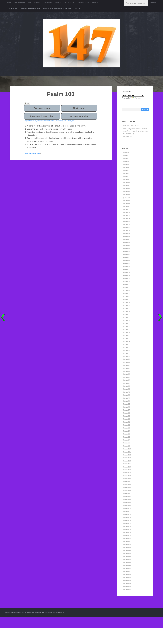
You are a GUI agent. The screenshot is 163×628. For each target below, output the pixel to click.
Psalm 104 (127, 461)
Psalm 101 (127, 452)
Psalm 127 (127, 530)
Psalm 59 (126, 326)
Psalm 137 (127, 560)
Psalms (77, 9)
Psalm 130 (127, 539)
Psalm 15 (126, 195)
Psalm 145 (127, 583)
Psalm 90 (126, 419)
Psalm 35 (126, 254)
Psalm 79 (126, 386)
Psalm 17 (126, 201)
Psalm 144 (127, 580)
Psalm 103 (127, 458)
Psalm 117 (127, 500)
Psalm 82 (126, 395)
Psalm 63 (126, 338)
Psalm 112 (127, 485)
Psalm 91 (126, 422)
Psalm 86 (126, 407)
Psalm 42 (126, 275)
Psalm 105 (127, 464)
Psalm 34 (126, 251)
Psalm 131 (127, 542)
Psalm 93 (126, 428)
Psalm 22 (126, 216)
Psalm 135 (127, 554)
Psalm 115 (127, 494)
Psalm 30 (126, 239)
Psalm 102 (127, 455)
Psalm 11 (126, 183)
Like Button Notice (30, 153)
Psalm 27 (126, 230)
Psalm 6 (126, 168)
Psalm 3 (126, 159)
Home (9, 3)
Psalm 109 (127, 476)
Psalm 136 (127, 556)
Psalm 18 (126, 203)
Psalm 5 (126, 165)
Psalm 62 (126, 335)
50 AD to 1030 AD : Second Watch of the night (24, 9)
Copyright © (47, 3)
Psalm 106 (127, 467)
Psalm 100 (127, 449)
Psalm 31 (126, 242)
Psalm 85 (126, 404)
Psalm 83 (126, 398)
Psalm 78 (126, 383)
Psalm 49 (126, 296)
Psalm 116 (127, 497)
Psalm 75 (126, 374)
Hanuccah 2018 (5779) (131, 126)
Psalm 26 (126, 227)
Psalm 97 (126, 440)
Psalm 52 (126, 305)
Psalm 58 (126, 323)
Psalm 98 (126, 443)
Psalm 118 (127, 503)
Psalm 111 (127, 482)
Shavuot (37, 3)
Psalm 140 (127, 569)
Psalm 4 (126, 162)
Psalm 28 (126, 233)
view (38, 153)
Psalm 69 (126, 356)
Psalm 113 (127, 488)
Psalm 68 (126, 353)
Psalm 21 (126, 212)
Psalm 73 (126, 368)
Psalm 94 (126, 431)
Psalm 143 (127, 577)
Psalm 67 (126, 350)
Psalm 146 (127, 586)
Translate (136, 98)
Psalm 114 (127, 491)
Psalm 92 (126, 425)
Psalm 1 (126, 153)
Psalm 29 (126, 236)
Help (29, 3)
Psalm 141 (127, 571)
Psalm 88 (126, 413)
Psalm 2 (126, 156)
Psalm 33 (126, 248)
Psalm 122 (127, 515)
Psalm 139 (127, 565)
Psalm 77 (126, 380)
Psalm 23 (126, 218)
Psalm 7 (126, 171)
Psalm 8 (126, 174)
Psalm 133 (127, 548)
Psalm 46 (126, 287)
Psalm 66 (126, 347)
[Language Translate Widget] (133, 95)
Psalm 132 (127, 545)
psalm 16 (126, 197)
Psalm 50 (126, 299)
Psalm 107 (127, 470)
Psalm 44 (126, 281)
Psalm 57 (126, 320)
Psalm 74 (126, 371)
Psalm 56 (126, 317)
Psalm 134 (127, 550)
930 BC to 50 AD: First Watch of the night (57, 9)
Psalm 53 (126, 308)
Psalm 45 (126, 284)
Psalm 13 (126, 189)
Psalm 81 (126, 392)
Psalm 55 (126, 314)
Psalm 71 (126, 362)
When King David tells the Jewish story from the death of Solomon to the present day (135, 131)
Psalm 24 (126, 221)
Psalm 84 (126, 401)
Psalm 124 (127, 521)
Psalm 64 (126, 341)
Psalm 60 (126, 329)
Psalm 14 (126, 192)
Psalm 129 (127, 536)
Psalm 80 (126, 389)
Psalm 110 (127, 479)
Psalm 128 (127, 533)
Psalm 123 (127, 518)
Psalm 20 (126, 210)
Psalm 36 (126, 257)
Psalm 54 (126, 311)
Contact (58, 3)
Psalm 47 (126, 290)
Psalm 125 (127, 524)
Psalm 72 (126, 365)
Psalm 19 (126, 207)
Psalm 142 (127, 575)
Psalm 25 (126, 224)
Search (153, 3)
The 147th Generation (16, 612)
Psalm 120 (127, 509)
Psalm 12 (126, 186)
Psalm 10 (126, 180)
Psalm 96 (126, 437)
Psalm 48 (126, 293)
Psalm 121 (127, 512)
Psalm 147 (127, 589)
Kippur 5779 (127, 137)
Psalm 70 (126, 359)
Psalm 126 (127, 527)
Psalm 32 (126, 245)
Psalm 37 (126, 260)
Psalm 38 (126, 263)
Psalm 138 (127, 562)
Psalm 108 (127, 473)
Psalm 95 (126, 434)
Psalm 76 (126, 377)
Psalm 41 (126, 272)
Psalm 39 (126, 266)
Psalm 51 (126, 302)
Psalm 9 (126, 177)
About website (19, 3)
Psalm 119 (127, 506)
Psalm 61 (126, 332)
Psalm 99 (126, 446)
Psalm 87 (126, 410)
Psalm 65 (126, 344)
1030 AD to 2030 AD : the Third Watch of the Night (81, 3)
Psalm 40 (126, 269)
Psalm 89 (126, 416)
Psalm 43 (126, 278)
